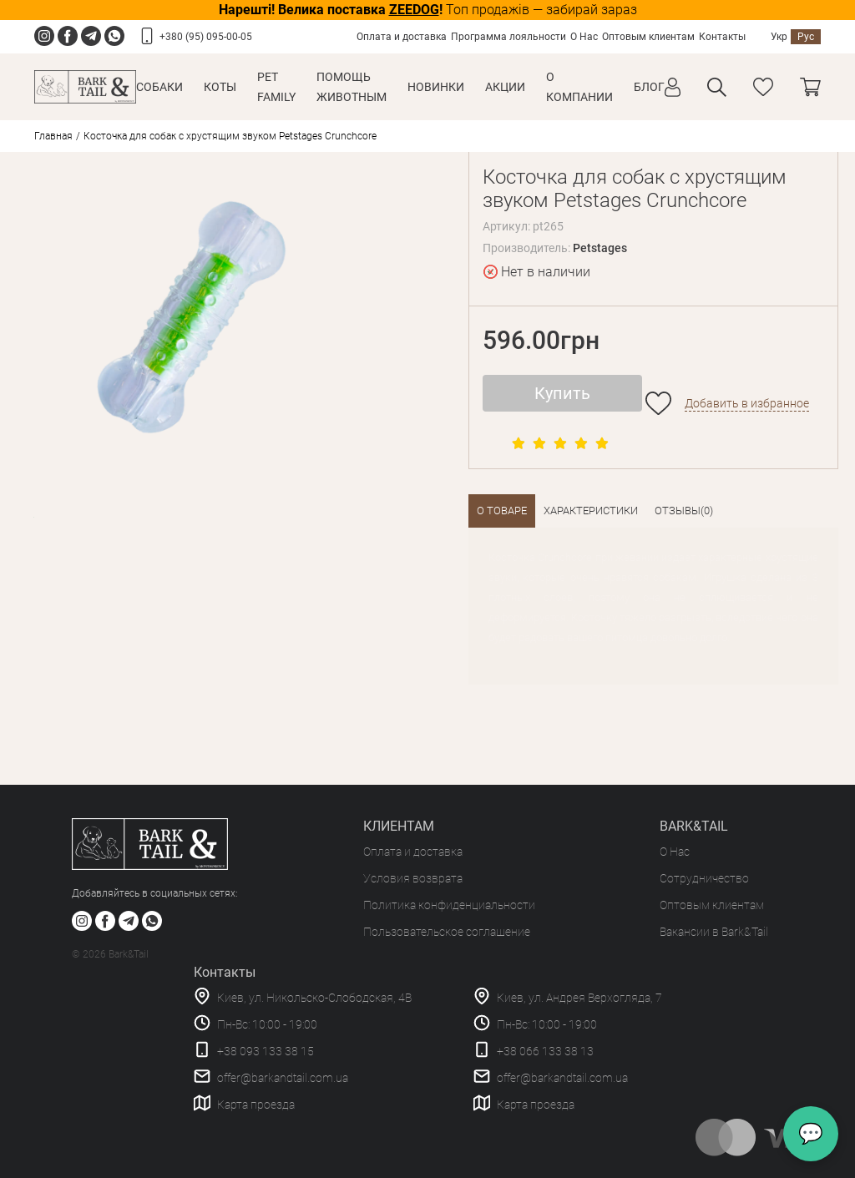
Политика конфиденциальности (449, 905)
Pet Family (276, 87)
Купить (562, 393)
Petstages (600, 248)
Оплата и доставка (402, 37)
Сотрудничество (704, 878)
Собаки (159, 87)
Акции (505, 87)
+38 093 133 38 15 (265, 1051)
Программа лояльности (508, 37)
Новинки (435, 87)
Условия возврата (413, 878)
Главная (53, 136)
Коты (220, 87)
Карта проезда (256, 1104)
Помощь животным (351, 87)
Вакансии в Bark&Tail (714, 931)
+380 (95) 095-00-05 (205, 37)
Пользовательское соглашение (446, 931)
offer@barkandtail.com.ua (282, 1077)
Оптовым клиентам (648, 37)
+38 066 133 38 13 (545, 1051)
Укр (779, 37)
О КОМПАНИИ (579, 87)
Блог (649, 87)
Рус (805, 37)
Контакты (722, 37)
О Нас (584, 37)
